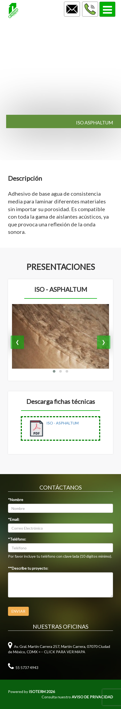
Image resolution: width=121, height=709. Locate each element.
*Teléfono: (17, 539)
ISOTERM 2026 (42, 691)
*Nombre (15, 499)
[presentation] (17, 342)
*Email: (13, 519)
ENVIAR (18, 611)
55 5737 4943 (23, 667)
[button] (54, 371)
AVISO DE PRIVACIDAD (92, 697)
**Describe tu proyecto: (28, 568)
